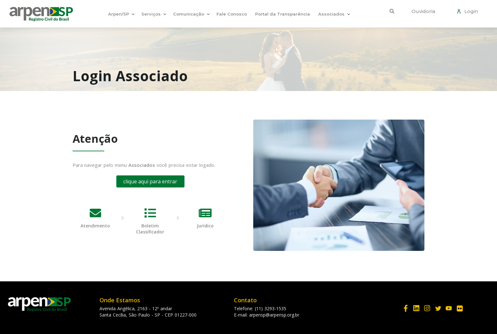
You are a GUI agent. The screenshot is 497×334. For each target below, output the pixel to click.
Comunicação (188, 13)
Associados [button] (331, 13)
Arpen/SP (118, 13)
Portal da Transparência (282, 13)
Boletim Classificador (150, 229)
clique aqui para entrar (150, 181)
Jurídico (205, 226)
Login (470, 11)
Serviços (151, 13)
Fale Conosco (231, 13)
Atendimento (95, 226)
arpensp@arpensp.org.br (274, 315)
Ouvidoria (423, 11)
